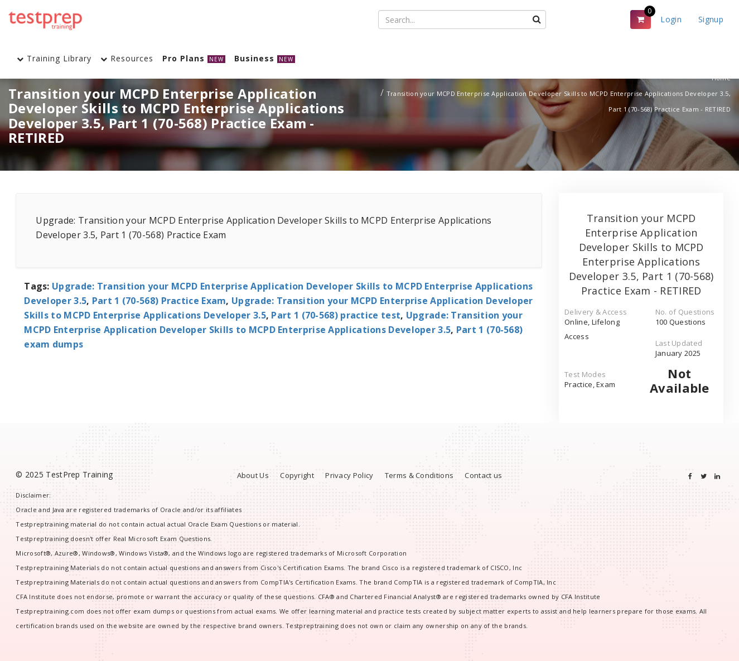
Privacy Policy (349, 475)
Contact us (483, 475)
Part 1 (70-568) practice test (335, 315)
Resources (126, 58)
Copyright (297, 475)
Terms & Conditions (419, 475)
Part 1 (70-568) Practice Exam (159, 301)
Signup (710, 19)
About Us (253, 475)
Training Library (54, 58)
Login (671, 19)
